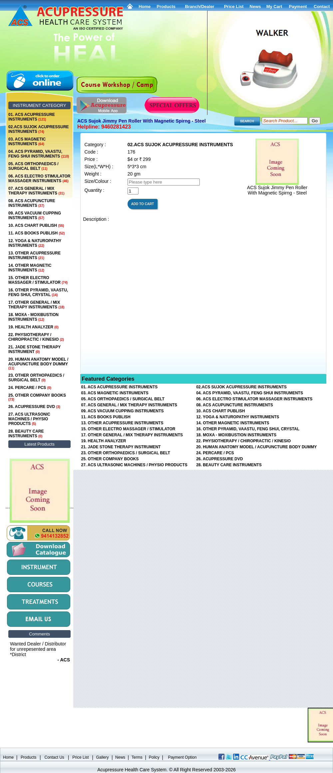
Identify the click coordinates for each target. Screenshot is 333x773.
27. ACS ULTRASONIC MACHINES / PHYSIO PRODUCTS (29, 419)
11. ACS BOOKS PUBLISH (36, 233)
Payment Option (182, 757)
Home (145, 6)
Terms (137, 757)
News (120, 757)
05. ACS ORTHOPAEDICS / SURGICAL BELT (33, 166)
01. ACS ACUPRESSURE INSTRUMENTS (31, 117)
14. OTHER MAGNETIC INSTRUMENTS (29, 267)
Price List (234, 6)
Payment (298, 6)
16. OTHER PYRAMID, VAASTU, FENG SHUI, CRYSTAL (38, 292)
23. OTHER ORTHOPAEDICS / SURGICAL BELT (36, 377)
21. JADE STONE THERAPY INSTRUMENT (34, 349)
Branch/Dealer (199, 6)
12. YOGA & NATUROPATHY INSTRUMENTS (34, 243)
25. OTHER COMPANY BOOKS (37, 397)
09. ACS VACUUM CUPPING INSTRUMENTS (34, 215)
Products (166, 6)
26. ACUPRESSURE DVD (34, 406)
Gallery (102, 757)
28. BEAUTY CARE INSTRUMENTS (26, 433)
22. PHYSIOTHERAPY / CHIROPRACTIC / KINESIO (36, 337)
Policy (154, 757)
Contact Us (54, 757)
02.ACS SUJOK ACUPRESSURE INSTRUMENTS (38, 129)
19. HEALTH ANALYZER (33, 327)
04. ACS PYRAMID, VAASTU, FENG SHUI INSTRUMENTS (38, 154)
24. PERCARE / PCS (29, 387)
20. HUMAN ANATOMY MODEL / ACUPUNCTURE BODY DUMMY (38, 363)
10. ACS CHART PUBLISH (36, 225)
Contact (322, 6)
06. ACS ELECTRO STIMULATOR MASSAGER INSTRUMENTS (39, 178)
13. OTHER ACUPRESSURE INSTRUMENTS (34, 255)
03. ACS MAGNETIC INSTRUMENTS (27, 141)
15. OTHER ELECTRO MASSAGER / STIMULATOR (38, 280)
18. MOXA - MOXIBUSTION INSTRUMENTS (33, 317)
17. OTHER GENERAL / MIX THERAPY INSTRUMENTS (36, 304)
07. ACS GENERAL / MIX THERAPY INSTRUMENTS (36, 190)
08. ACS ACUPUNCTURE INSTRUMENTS (31, 203)
